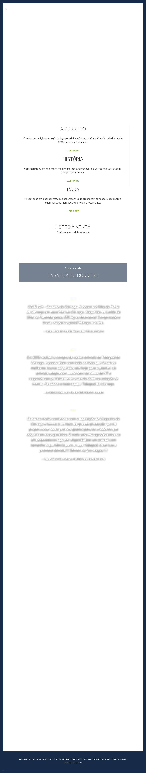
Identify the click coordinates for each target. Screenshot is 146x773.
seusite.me (77, 763)
